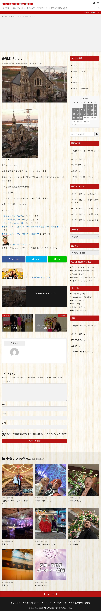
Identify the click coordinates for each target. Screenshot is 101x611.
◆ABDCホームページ (78, 311)
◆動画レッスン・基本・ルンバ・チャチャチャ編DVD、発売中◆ (30, 226)
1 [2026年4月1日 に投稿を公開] (84, 107)
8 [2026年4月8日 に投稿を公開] (84, 111)
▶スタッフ (33, 8)
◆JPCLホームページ (77, 308)
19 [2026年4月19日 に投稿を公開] (74, 118)
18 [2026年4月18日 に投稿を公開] (95, 115)
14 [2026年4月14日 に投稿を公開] (81, 115)
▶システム (6, 8)
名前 (3, 404)
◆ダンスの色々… (16, 16)
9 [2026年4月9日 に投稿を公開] (88, 111)
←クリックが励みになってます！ (38, 277)
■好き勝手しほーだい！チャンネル (82, 278)
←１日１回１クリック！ (20, 244)
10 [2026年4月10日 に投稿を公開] (92, 111)
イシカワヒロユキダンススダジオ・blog (57, 605)
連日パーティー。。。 (43, 583)
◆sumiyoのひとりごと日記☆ (81, 298)
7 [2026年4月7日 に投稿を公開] (81, 111)
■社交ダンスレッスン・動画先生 (82, 271)
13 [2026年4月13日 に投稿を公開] (78, 115)
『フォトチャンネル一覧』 (13, 223)
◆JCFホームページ (77, 301)
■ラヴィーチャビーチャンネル (81, 281)
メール (4, 414)
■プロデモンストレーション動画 (82, 268)
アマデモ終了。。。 (78, 166)
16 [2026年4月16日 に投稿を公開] (88, 115)
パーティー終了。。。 (79, 160)
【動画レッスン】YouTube (13, 216)
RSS (73, 319)
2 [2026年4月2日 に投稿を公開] (88, 107)
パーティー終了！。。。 (80, 209)
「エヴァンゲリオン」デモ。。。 (83, 177)
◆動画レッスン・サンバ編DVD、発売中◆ (20, 234)
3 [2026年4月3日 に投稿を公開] (91, 107)
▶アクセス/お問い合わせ (61, 8)
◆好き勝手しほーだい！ (79, 294)
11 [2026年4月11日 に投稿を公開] (95, 111)
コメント (6, 381)
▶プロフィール (44, 8)
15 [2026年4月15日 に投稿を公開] (85, 115)
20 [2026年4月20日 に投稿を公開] (78, 118)
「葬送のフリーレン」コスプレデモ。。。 (83, 153)
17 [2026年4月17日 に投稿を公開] (92, 115)
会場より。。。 (30, 16)
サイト (4, 423)
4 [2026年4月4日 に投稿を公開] (95, 107)
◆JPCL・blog (75, 304)
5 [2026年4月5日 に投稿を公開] (74, 111)
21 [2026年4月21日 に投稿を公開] (81, 118)
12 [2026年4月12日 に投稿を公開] (74, 115)
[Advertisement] (50, 34)
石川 (91, 195)
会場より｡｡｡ (75, 172)
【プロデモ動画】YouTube (13, 219)
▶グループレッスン (19, 8)
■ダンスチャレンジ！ (78, 275)
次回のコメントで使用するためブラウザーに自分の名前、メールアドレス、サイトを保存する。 (34, 434)
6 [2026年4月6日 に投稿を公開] (77, 111)
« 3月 (74, 125)
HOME (6, 16)
